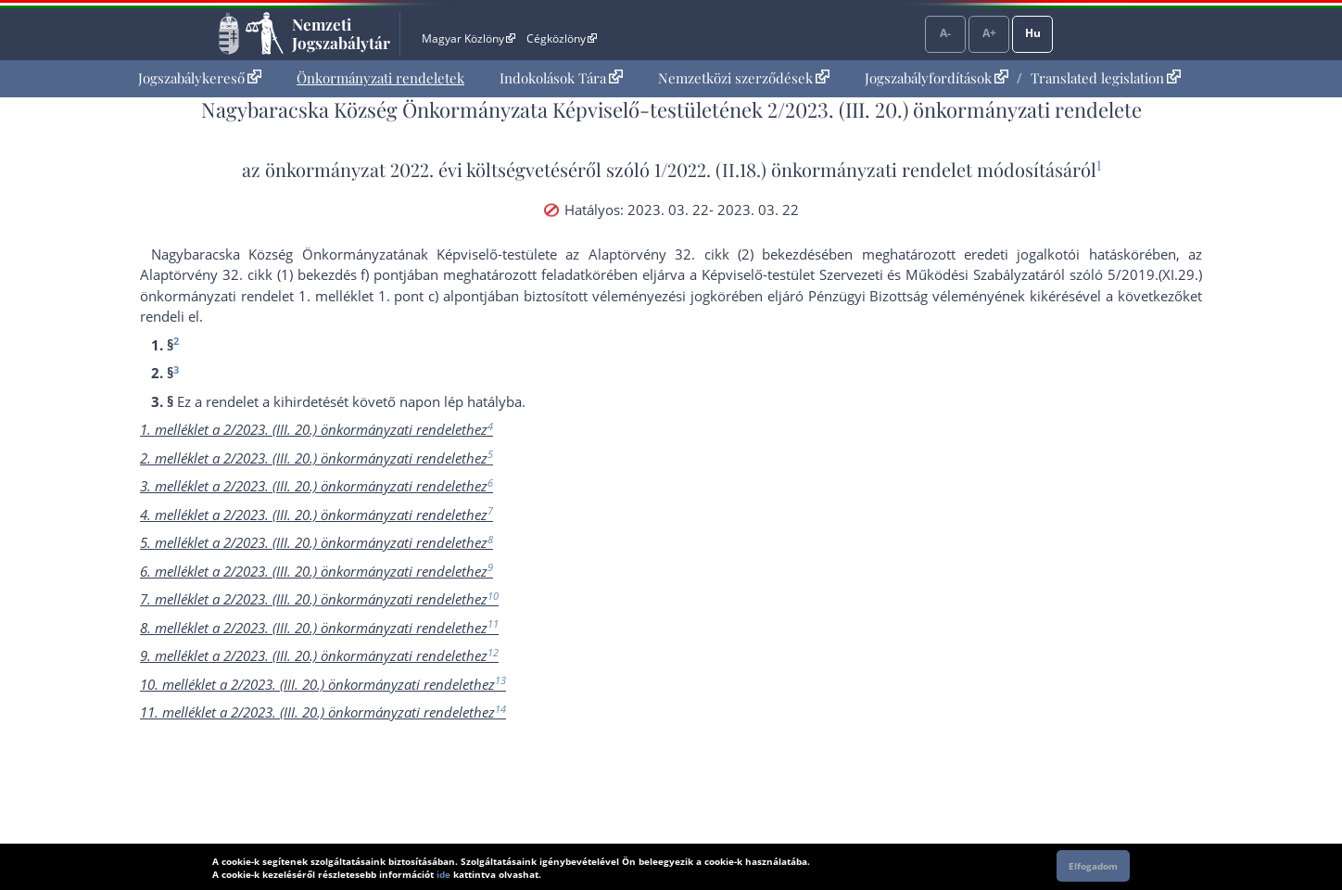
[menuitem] (199, 78)
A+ (989, 33)
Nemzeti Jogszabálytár (341, 33)
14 (500, 709)
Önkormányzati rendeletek (380, 78)
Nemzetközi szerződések (743, 78)
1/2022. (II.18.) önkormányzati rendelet (813, 169)
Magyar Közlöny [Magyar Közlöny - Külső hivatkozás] (468, 38)
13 (500, 680)
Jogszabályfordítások (936, 78)
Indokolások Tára (561, 78)
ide (443, 874)
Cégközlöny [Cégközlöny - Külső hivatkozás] (561, 38)
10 (493, 596)
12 (493, 652)
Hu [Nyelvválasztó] (1033, 33)
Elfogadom (1093, 865)
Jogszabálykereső (199, 78)
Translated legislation (1106, 78)
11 (493, 623)
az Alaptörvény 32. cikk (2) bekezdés (693, 254)
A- (945, 33)
